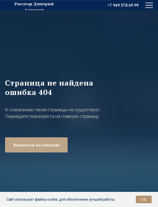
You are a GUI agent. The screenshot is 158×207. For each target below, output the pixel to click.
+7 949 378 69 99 (123, 5)
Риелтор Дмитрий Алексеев (34, 7)
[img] (149, 5)
